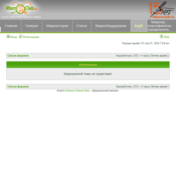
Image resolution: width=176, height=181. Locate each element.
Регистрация (29, 36)
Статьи (81, 26)
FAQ (164, 36)
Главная (11, 26)
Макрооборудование (110, 26)
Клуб (139, 26)
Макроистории (57, 26)
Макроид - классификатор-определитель (160, 25)
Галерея (31, 26)
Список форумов (18, 55)
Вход (12, 36)
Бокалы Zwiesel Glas (78, 90)
